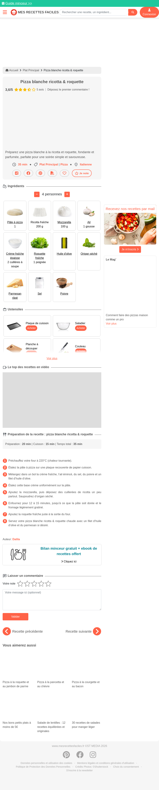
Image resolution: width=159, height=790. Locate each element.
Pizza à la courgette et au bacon (86, 660)
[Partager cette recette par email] (16, 173)
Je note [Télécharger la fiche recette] (82, 173)
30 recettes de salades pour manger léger (84, 676)
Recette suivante (83, 631)
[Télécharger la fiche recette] (52, 173)
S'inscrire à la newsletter (79, 728)
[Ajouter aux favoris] (64, 173)
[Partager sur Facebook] (28, 173)
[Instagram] (93, 714)
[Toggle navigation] (5, 12)
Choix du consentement (126, 724)
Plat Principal (31, 70)
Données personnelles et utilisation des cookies (46, 721)
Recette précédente (23, 631)
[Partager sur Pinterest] (40, 173)
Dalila (16, 539)
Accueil (11, 70)
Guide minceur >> (18, 3)
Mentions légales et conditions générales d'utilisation (105, 721)
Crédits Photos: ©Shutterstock (91, 724)
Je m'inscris (130, 249)
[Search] (132, 12)
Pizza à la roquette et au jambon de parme (17, 660)
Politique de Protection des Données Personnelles (43, 724)
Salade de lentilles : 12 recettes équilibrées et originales (52, 682)
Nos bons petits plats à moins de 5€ (17, 679)
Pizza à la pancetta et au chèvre (52, 660)
